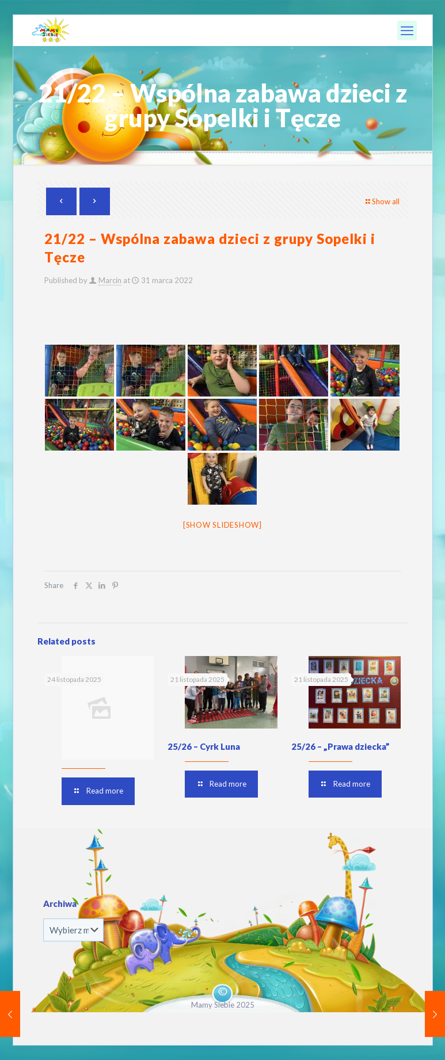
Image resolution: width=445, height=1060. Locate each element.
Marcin (109, 280)
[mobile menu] (407, 30)
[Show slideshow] (222, 524)
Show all (382, 201)
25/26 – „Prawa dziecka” (340, 746)
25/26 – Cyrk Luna (204, 746)
